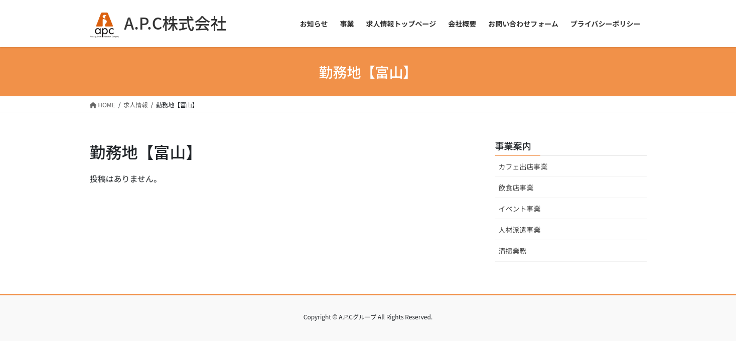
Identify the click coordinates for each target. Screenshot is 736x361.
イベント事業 (520, 209)
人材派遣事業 (520, 230)
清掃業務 (513, 251)
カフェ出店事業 (523, 166)
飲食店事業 (516, 188)
